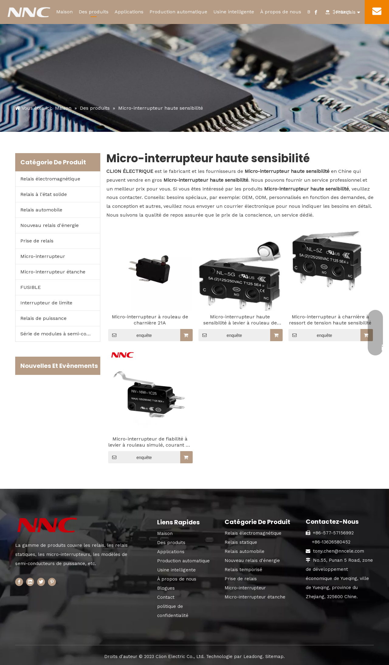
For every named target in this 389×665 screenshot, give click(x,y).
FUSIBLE (30, 287)
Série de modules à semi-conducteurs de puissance (60, 334)
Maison (64, 12)
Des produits (93, 12)
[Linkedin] (30, 581)
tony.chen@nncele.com (338, 551)
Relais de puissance (43, 318)
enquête (130, 335)
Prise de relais (36, 241)
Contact (165, 597)
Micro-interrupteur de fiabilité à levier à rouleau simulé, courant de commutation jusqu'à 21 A (149, 442)
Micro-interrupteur (42, 256)
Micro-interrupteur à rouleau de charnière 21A (150, 320)
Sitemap (274, 656)
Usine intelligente (233, 12)
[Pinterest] (52, 581)
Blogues (166, 588)
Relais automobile (41, 210)
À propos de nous (280, 12)
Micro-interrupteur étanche (52, 272)
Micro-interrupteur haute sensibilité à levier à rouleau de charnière (240, 320)
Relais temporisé (243, 569)
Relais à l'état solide (43, 194)
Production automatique (178, 12)
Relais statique (241, 542)
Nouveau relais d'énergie (49, 225)
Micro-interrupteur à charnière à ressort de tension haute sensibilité (330, 320)
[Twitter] (41, 581)
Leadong (253, 656)
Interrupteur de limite (46, 303)
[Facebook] (19, 581)
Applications (129, 12)
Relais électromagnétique (50, 179)
